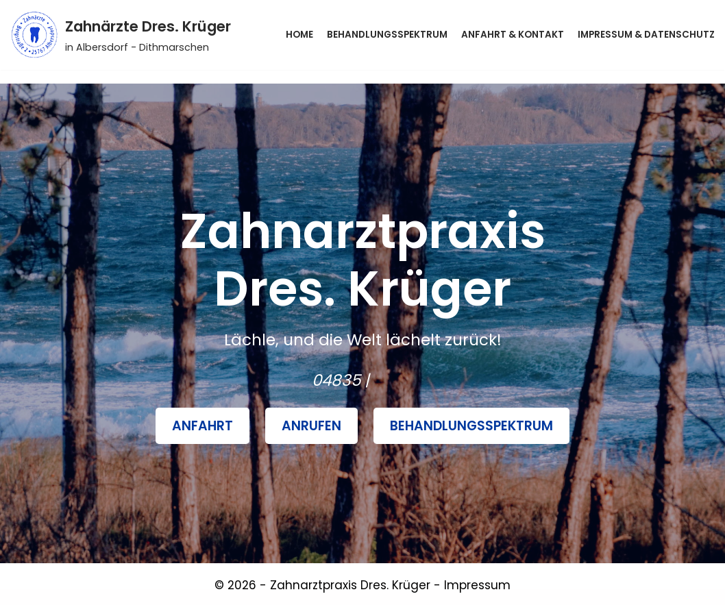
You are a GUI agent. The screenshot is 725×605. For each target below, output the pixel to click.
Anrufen (311, 426)
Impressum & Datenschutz (646, 34)
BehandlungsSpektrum (471, 426)
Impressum (477, 585)
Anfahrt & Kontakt (512, 34)
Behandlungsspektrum (387, 34)
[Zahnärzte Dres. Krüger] (120, 35)
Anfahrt (202, 426)
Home (299, 34)
